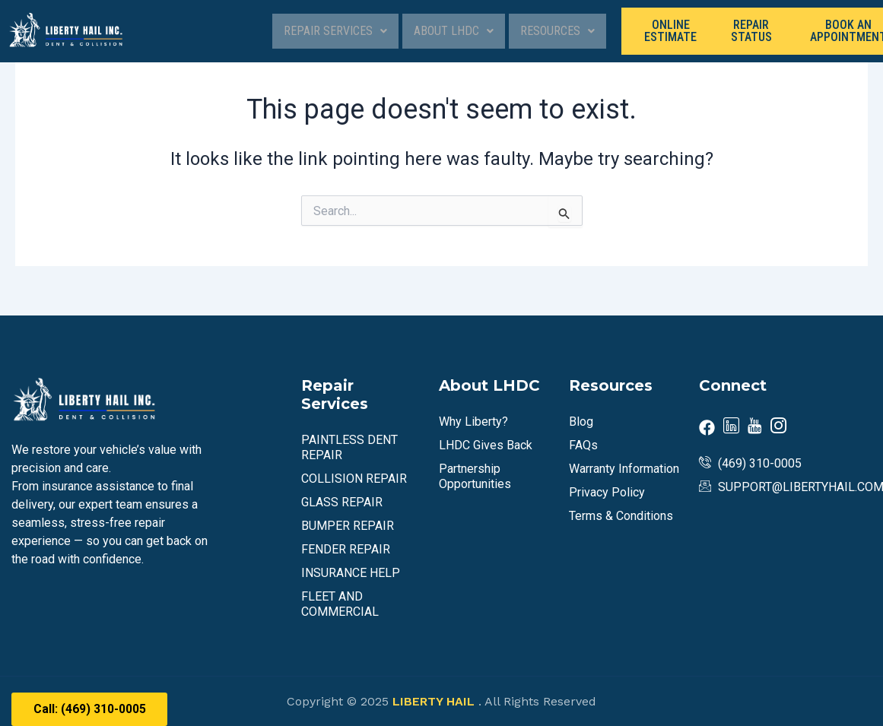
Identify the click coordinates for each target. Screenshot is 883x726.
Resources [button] (557, 31)
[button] (335, 31)
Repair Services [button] (335, 31)
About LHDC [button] (454, 31)
